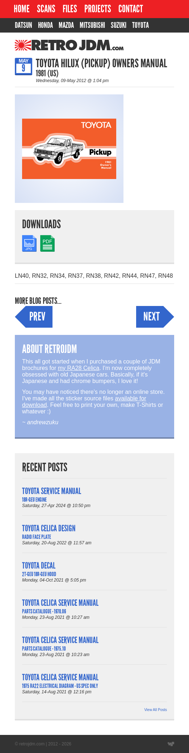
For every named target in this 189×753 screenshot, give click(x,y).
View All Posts (155, 710)
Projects (97, 9)
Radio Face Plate (36, 536)
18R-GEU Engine (34, 499)
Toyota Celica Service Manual (60, 602)
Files (70, 9)
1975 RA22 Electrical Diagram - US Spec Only (60, 685)
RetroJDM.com (50, 45)
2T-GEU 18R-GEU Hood (39, 574)
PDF (46, 238)
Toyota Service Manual (51, 491)
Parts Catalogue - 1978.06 (44, 611)
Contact (130, 9)
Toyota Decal (38, 565)
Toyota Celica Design (48, 528)
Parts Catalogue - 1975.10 (44, 648)
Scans (46, 9)
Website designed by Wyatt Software (171, 744)
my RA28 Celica (79, 368)
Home (22, 9)
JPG (27, 238)
